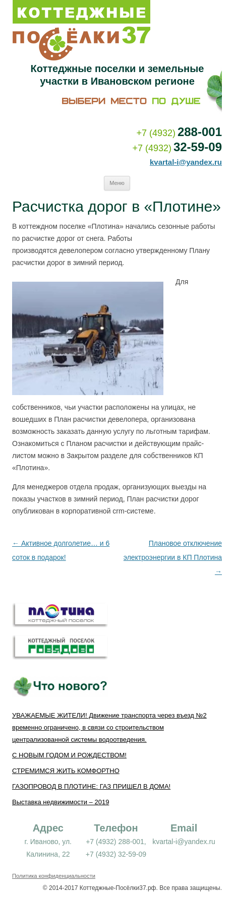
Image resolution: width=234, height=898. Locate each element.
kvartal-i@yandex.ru (186, 162)
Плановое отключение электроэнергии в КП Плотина (173, 557)
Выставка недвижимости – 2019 (60, 802)
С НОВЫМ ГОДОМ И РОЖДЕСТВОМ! (69, 755)
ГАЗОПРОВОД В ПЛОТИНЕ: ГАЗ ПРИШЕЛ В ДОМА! (91, 786)
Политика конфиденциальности (53, 876)
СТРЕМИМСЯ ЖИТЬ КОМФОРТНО (66, 771)
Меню (117, 183)
